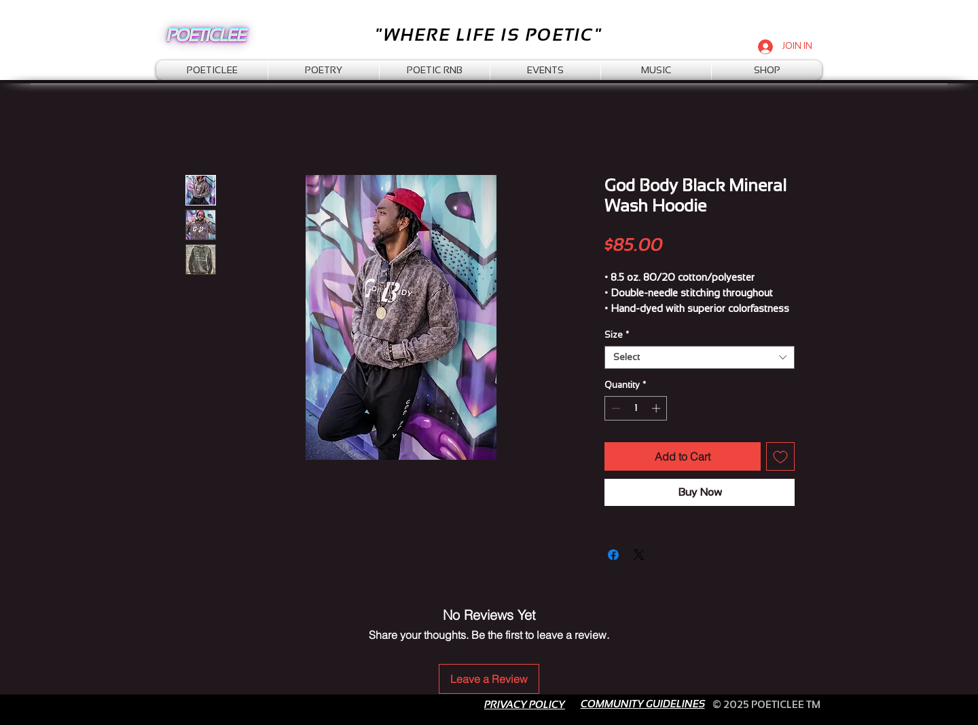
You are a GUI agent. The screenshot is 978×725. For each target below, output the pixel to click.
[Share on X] (639, 555)
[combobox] (699, 357)
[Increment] (657, 408)
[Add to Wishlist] (780, 456)
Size (616, 335)
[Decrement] (614, 408)
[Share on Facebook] (613, 555)
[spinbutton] (636, 408)
